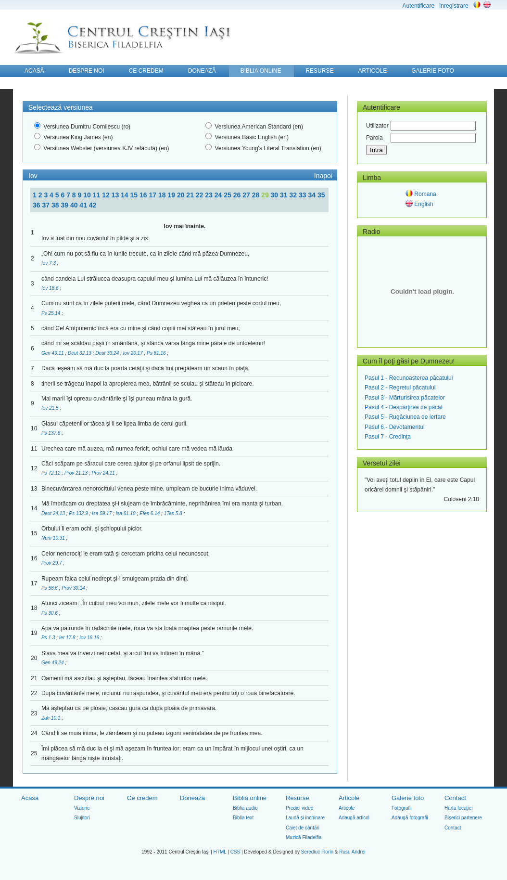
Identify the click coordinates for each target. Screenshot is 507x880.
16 (144, 195)
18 (162, 195)
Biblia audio (245, 808)
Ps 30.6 (50, 613)
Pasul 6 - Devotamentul (395, 427)
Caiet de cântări (302, 827)
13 (116, 195)
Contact (455, 798)
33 (303, 195)
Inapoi (323, 176)
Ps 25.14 (51, 313)
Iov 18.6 (50, 288)
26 (237, 195)
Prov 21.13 (76, 473)
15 (134, 195)
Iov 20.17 (133, 353)
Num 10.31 (53, 538)
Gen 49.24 (53, 662)
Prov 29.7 (52, 563)
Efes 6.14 (150, 513)
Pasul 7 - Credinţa (388, 436)
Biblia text (243, 817)
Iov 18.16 (90, 637)
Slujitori (82, 817)
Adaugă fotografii (410, 817)
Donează (192, 798)
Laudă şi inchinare (305, 817)
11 (97, 195)
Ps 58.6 (50, 588)
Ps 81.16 (157, 353)
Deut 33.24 (107, 353)
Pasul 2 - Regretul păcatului (400, 387)
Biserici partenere (463, 817)
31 (284, 195)
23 (209, 195)
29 (265, 195)
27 (247, 195)
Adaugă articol (354, 817)
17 (153, 195)
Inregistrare (454, 5)
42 (93, 205)
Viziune (82, 808)
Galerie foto (408, 798)
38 (56, 205)
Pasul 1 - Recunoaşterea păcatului (409, 378)
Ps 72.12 (51, 473)
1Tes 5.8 (174, 513)
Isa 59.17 (102, 513)
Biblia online (249, 798)
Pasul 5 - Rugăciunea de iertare (405, 417)
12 (106, 195)
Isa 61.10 (126, 513)
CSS (235, 851)
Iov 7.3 (49, 263)
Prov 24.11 (103, 473)
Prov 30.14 (74, 588)
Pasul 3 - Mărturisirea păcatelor (405, 397)
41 (84, 205)
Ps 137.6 (51, 433)
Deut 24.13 (53, 513)
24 (219, 195)
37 (46, 205)
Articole (349, 798)
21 (190, 195)
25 (228, 195)
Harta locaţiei (458, 808)
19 (172, 195)
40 (74, 205)
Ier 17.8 (68, 637)
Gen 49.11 (53, 353)
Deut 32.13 (80, 353)
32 (294, 195)
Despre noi (89, 798)
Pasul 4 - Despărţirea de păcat (404, 407)
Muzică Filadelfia (303, 837)
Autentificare (418, 5)
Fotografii (402, 808)
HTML (220, 851)
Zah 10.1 (51, 718)
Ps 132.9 (79, 513)
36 (37, 205)
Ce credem (142, 798)
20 (181, 195)
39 (65, 205)
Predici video (299, 808)
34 (312, 195)
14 (125, 195)
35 (321, 195)
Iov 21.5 (50, 408)
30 (275, 195)
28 (256, 195)
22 (200, 195)
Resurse (297, 798)
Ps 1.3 (48, 637)
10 (87, 195)
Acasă (29, 798)
